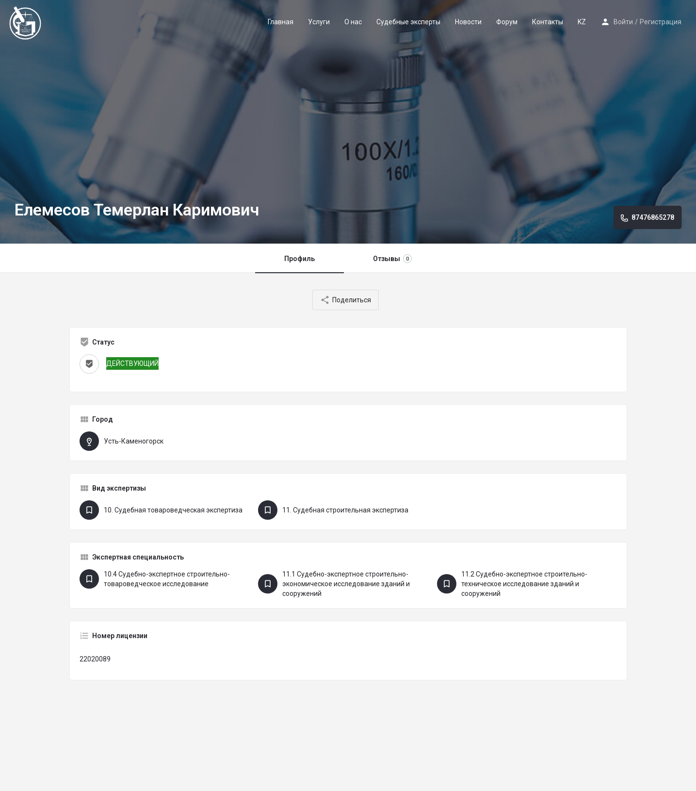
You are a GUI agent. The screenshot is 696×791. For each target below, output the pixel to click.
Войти (623, 22)
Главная (280, 22)
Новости (468, 22)
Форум (507, 22)
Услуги (319, 22)
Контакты (547, 22)
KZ (582, 22)
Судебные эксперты (408, 22)
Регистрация (660, 22)
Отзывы (392, 258)
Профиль (299, 259)
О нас (353, 22)
